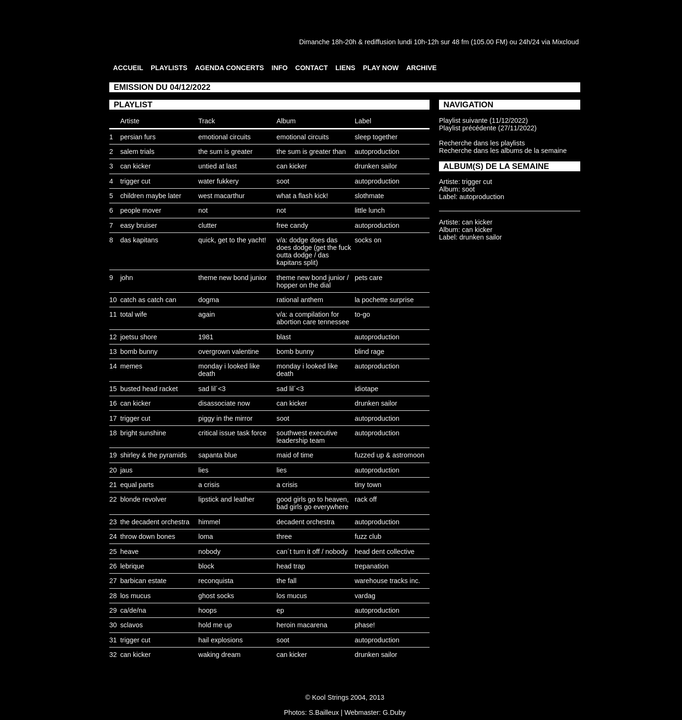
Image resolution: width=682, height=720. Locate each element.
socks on (368, 240)
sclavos (131, 625)
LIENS (345, 68)
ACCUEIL (128, 68)
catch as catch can (148, 300)
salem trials (137, 151)
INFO (279, 68)
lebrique (132, 566)
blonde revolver (143, 499)
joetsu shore (138, 337)
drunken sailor (376, 166)
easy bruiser (138, 225)
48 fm (460, 42)
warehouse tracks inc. (387, 580)
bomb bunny (138, 351)
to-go (362, 314)
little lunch (370, 210)
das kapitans (139, 240)
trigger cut (135, 181)
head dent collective (384, 551)
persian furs (137, 137)
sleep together (376, 137)
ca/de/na (133, 610)
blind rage (369, 351)
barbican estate (143, 580)
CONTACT (311, 68)
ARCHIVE (421, 68)
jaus (126, 470)
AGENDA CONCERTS (229, 68)
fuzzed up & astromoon (389, 455)
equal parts (137, 484)
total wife (133, 314)
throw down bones (147, 536)
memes (131, 366)
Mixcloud (565, 42)
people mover (140, 210)
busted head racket (149, 388)
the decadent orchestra (154, 522)
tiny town (368, 484)
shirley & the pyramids (153, 455)
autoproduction (377, 151)
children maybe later (150, 196)
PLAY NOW (380, 68)
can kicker (135, 166)
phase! (365, 625)
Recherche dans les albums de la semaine (503, 150)
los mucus (135, 596)
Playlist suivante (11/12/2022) (483, 120)
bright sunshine (143, 433)
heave (129, 551)
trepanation (372, 566)
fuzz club (368, 536)
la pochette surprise (384, 300)
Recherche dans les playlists (482, 143)
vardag (365, 596)
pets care (368, 277)
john (126, 277)
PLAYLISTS (169, 68)
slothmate (369, 196)
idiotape (366, 388)
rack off (366, 499)
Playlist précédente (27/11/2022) (487, 128)
